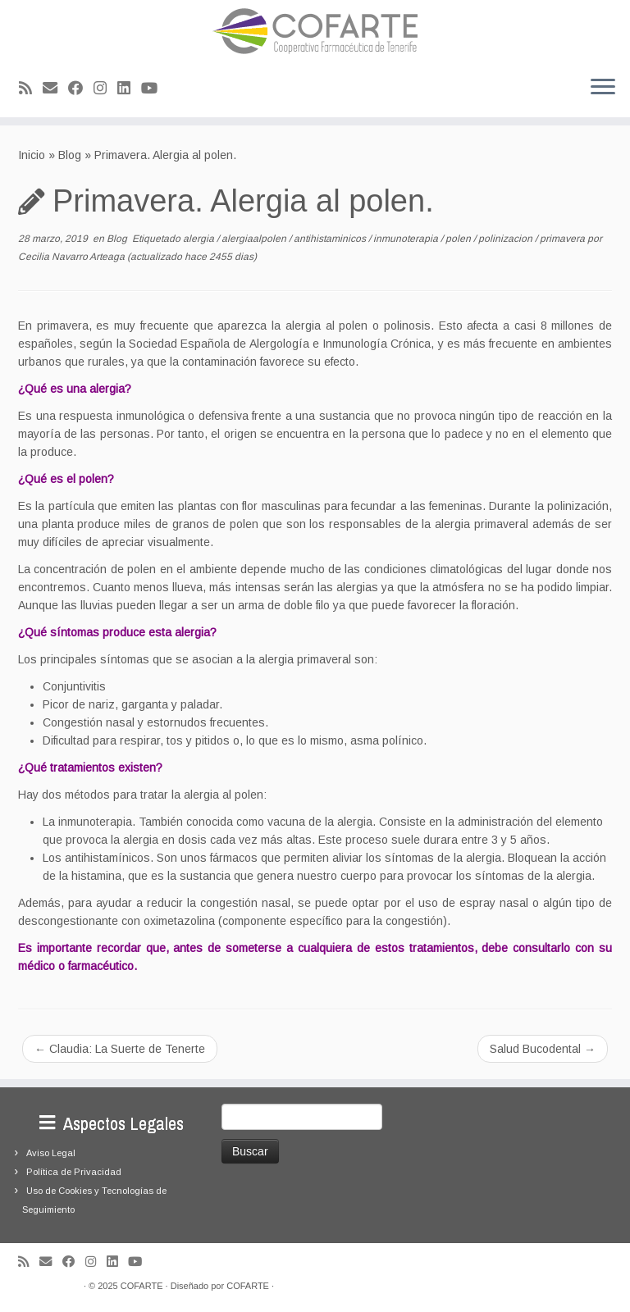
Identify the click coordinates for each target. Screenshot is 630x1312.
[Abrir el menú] (603, 87)
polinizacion (506, 238)
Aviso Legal (50, 1153)
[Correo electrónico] (55, 88)
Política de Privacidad (73, 1172)
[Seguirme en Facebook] (81, 88)
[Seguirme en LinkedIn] (129, 88)
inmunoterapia (407, 238)
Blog (69, 155)
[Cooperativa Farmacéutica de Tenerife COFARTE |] (315, 31)
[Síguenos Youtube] (154, 88)
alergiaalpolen (255, 238)
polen (459, 238)
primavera (563, 238)
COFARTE (142, 1286)
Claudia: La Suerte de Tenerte (119, 1048)
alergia (200, 238)
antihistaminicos (331, 238)
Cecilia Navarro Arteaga (71, 256)
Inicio (31, 155)
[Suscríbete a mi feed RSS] (31, 88)
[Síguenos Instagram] (105, 88)
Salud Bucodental (543, 1048)
